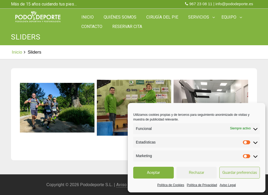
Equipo (228, 17)
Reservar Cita (127, 26)
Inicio (87, 17)
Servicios (198, 17)
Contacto (91, 26)
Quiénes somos (120, 17)
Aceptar (153, 172)
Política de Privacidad (202, 185)
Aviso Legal (228, 185)
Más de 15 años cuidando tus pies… (44, 4)
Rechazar (196, 172)
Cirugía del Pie (162, 17)
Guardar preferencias (239, 172)
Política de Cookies (170, 185)
